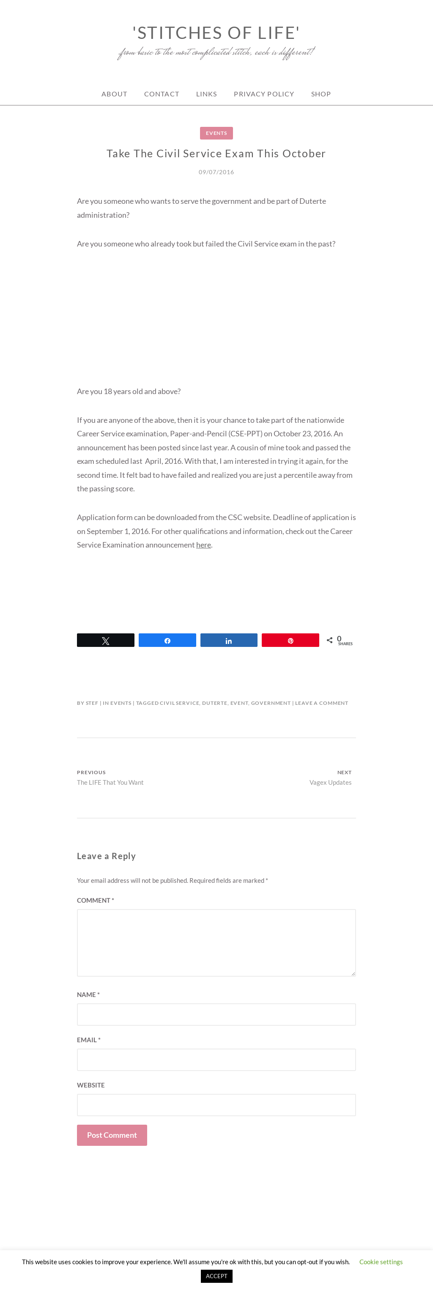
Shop (321, 94)
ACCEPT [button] (216, 1276)
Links (206, 94)
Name (88, 994)
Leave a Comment (321, 703)
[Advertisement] (216, 325)
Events (216, 133)
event (239, 703)
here (203, 544)
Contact (161, 94)
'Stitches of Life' (216, 32)
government (271, 703)
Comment (95, 900)
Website (91, 1085)
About (114, 94)
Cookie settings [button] (381, 1261)
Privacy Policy (264, 94)
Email (89, 1040)
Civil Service (179, 703)
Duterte (214, 703)
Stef (92, 703)
